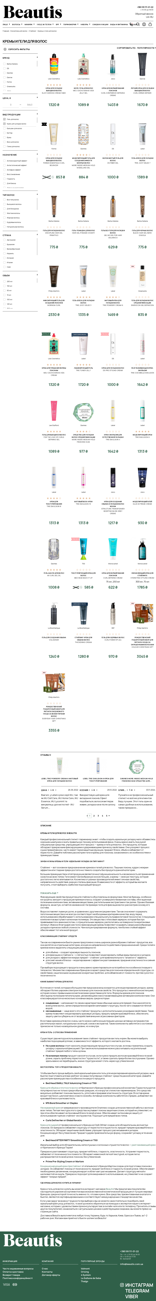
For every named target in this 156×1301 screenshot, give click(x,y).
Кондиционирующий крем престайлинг (60, 1166)
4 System (86, 1275)
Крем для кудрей (49, 1125)
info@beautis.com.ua (131, 1264)
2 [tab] (94, 816)
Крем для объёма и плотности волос (59, 1087)
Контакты (47, 1271)
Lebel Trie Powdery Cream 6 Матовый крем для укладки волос (59, 779)
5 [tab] (106, 816)
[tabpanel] (59, 785)
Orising (85, 1271)
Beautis (110, 1189)
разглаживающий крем (143, 1144)
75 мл (109, 581)
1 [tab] (89, 816)
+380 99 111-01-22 (145, 7)
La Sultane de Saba (91, 1278)
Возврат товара (11, 1275)
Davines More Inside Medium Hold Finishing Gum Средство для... (136, 779)
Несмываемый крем (50, 1107)
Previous (87, 815)
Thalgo (84, 1281)
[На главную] (33, 17)
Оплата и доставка (13, 1271)
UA (147, 17)
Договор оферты (51, 1275)
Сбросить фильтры (16, 49)
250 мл (116, 581)
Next (109, 815)
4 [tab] (102, 816)
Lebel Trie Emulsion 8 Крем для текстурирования (98, 779)
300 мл (139, 581)
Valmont (85, 1268)
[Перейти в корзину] (150, 24)
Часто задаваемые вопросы (18, 1268)
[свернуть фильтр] (37, 57)
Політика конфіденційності (18, 1278)
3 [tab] (98, 816)
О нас (45, 1268)
